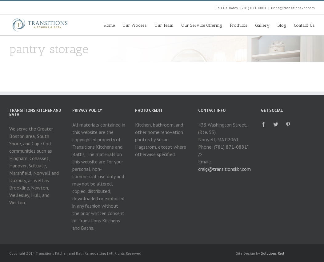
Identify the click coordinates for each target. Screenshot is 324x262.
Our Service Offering (201, 25)
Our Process (134, 25)
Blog (281, 25)
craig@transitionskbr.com (224, 169)
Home (109, 25)
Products (238, 25)
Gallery (262, 25)
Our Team (164, 25)
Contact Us (304, 25)
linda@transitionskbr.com (293, 8)
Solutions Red (272, 253)
